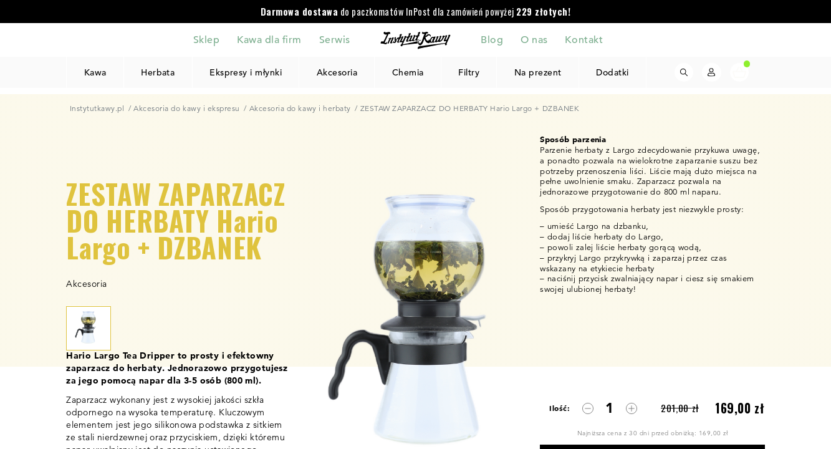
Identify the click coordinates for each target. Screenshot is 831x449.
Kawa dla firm (269, 39)
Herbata (158, 72)
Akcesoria (337, 72)
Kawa (95, 72)
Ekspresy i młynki (245, 72)
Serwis (334, 39)
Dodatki (612, 72)
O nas (534, 39)
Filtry (468, 72)
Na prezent (537, 72)
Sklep (206, 39)
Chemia (408, 72)
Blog (492, 39)
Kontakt (584, 39)
